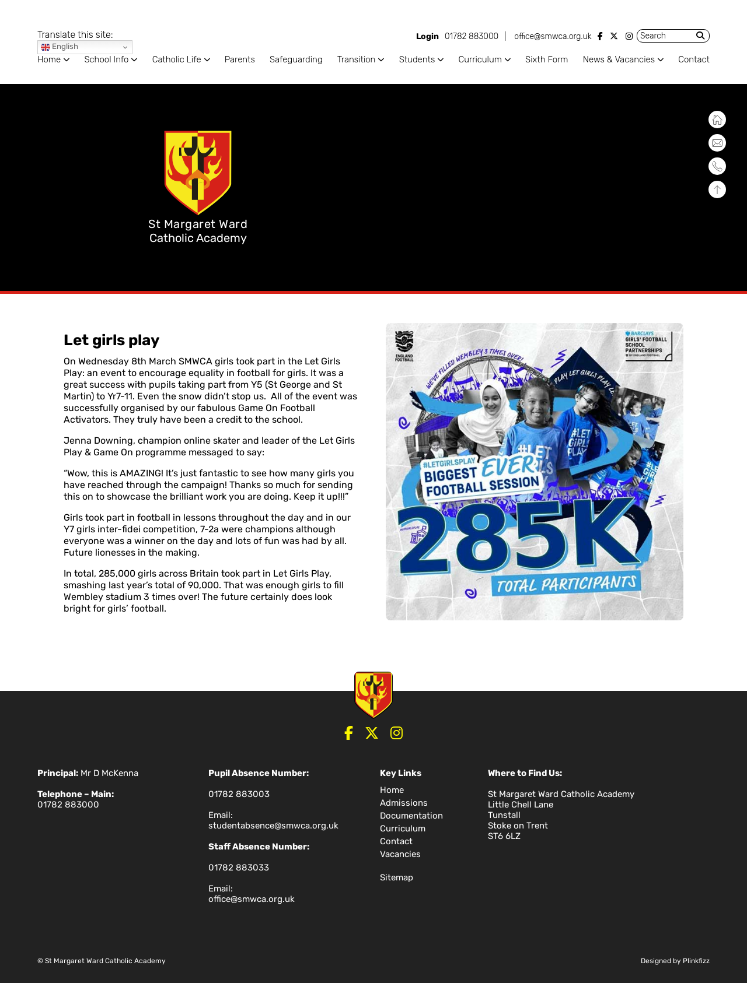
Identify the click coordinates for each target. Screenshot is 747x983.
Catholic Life (176, 59)
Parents (240, 59)
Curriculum (479, 59)
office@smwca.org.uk (552, 36)
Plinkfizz (696, 961)
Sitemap (396, 877)
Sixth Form (546, 59)
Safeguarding (296, 59)
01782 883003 (239, 794)
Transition (356, 59)
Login (427, 36)
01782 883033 (238, 867)
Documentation (411, 815)
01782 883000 (471, 36)
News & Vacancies (619, 59)
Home (49, 59)
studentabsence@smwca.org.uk (273, 825)
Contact (694, 59)
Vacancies (400, 854)
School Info (106, 59)
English (59, 47)
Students (417, 59)
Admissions (404, 803)
